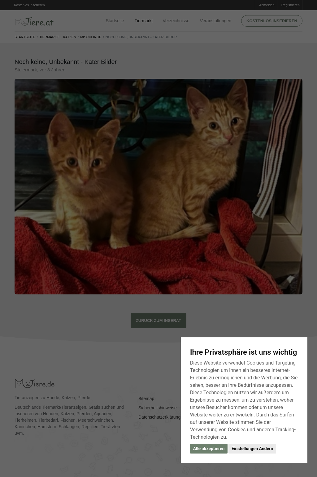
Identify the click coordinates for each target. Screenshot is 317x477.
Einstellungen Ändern (252, 448)
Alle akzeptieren (209, 448)
